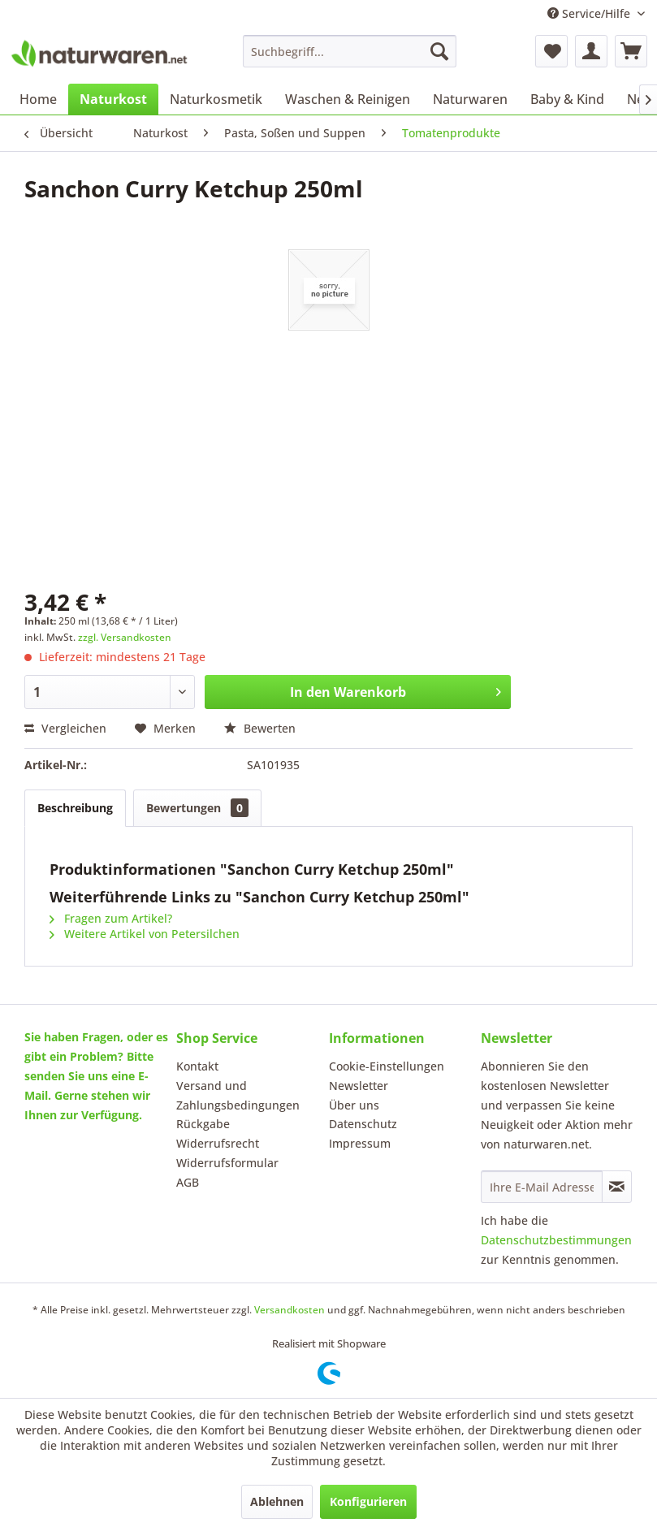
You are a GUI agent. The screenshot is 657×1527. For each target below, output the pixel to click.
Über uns (354, 1105)
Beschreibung (75, 807)
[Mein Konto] (591, 51)
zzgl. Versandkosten (124, 637)
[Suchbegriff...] (349, 51)
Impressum (360, 1143)
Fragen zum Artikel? (111, 918)
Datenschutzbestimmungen (556, 1240)
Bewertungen (197, 807)
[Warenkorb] (631, 51)
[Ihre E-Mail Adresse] (542, 1186)
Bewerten (260, 728)
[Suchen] (439, 51)
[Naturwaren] (470, 99)
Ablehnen (277, 1501)
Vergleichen (65, 728)
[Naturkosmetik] (216, 99)
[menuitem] (349, 51)
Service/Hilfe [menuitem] (590, 13)
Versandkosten (289, 1310)
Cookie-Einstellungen (386, 1066)
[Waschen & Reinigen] (347, 99)
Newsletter (358, 1085)
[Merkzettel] (551, 51)
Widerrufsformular (227, 1162)
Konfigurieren (368, 1501)
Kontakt (197, 1066)
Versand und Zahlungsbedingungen (238, 1095)
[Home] (38, 99)
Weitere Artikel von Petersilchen (145, 933)
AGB (187, 1182)
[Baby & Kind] (567, 99)
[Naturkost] (113, 99)
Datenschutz (363, 1123)
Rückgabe (203, 1123)
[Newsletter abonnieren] (617, 1186)
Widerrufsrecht (217, 1143)
